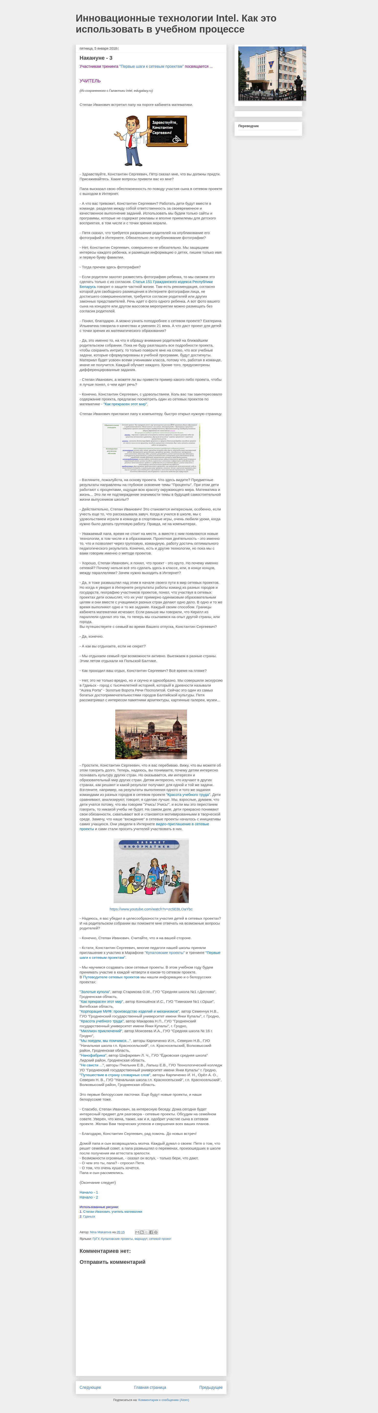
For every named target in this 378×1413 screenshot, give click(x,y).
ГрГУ (96, 1239)
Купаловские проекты (117, 1239)
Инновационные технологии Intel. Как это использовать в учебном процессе (176, 23)
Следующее (90, 1387)
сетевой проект (160, 1239)
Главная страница (150, 1387)
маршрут (141, 1239)
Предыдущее (211, 1387)
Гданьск (89, 1216)
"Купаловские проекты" (165, 952)
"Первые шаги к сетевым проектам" (151, 66)
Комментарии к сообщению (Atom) (163, 1400)
